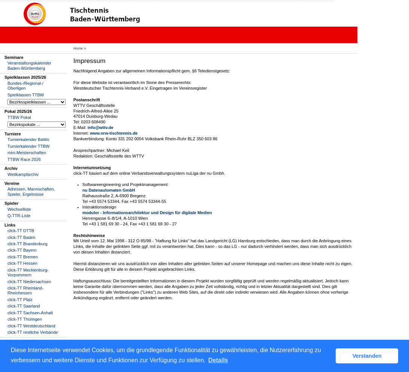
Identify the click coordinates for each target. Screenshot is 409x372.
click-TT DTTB (20, 230)
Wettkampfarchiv (23, 174)
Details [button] (218, 360)
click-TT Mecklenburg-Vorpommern (28, 272)
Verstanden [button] (367, 356)
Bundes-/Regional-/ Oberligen (25, 85)
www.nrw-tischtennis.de (114, 133)
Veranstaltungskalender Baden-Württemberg (29, 65)
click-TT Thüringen (24, 319)
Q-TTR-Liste (19, 215)
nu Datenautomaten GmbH (108, 190)
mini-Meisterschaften (26, 152)
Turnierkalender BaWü (28, 139)
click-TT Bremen (22, 257)
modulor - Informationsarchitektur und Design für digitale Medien (147, 212)
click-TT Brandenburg (27, 244)
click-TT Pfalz (20, 299)
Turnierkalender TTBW (28, 146)
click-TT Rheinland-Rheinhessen (25, 290)
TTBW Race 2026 (24, 159)
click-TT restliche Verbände (32, 332)
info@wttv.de (100, 127)
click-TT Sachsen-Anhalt (30, 312)
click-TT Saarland (23, 306)
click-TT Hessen (22, 263)
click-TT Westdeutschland (31, 326)
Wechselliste (19, 209)
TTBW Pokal (19, 117)
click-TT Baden (21, 237)
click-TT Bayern (22, 250)
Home (78, 48)
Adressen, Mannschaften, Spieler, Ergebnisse (31, 191)
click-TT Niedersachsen (29, 281)
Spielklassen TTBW (25, 95)
